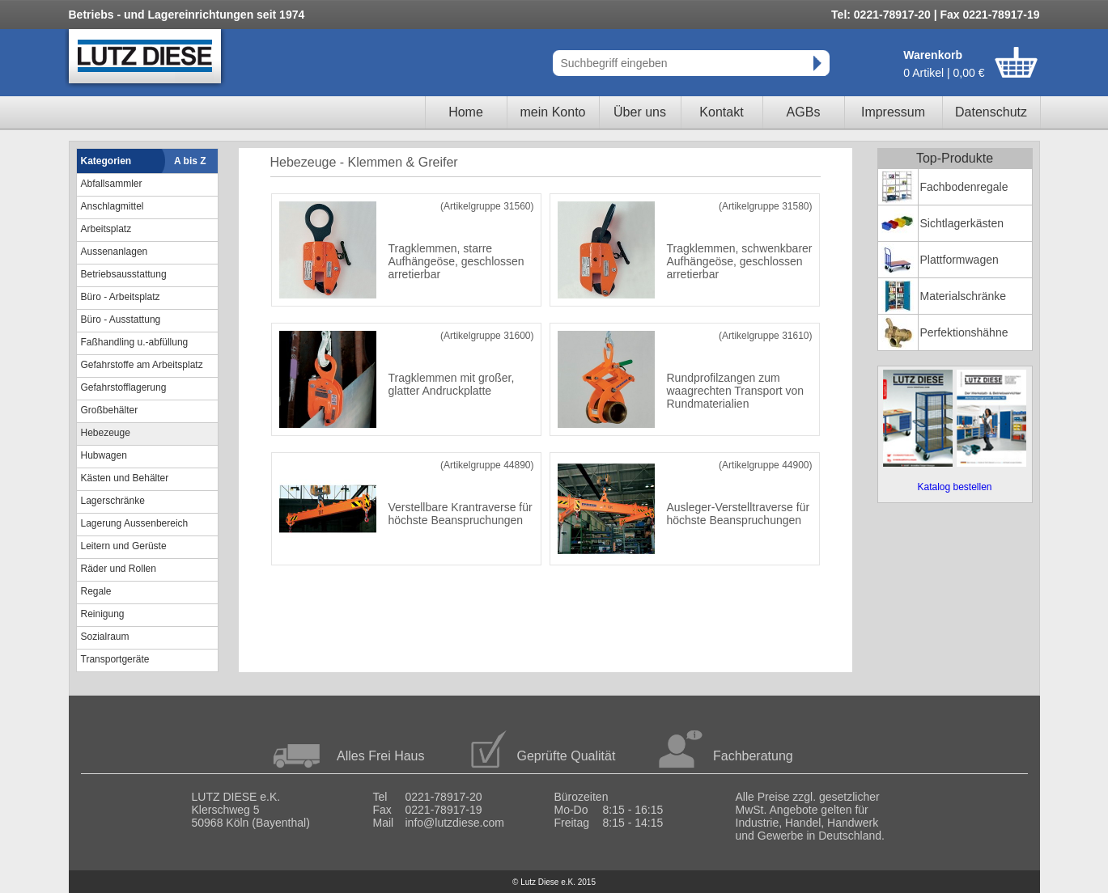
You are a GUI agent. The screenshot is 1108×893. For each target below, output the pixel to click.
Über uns (639, 112)
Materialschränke (963, 296)
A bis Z (190, 161)
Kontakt (721, 112)
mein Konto (553, 112)
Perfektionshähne (964, 332)
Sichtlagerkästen (962, 223)
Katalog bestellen (954, 487)
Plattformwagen (959, 259)
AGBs (804, 112)
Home (465, 112)
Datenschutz (991, 112)
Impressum (893, 112)
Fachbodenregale (964, 186)
